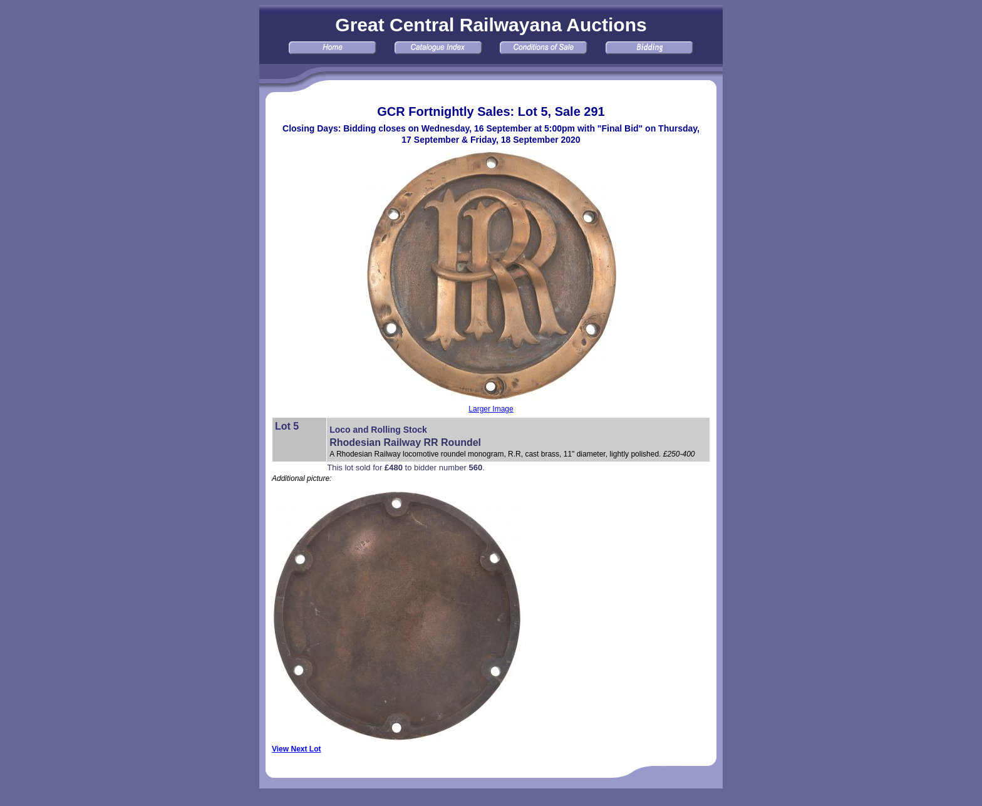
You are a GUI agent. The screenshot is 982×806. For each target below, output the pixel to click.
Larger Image (490, 409)
